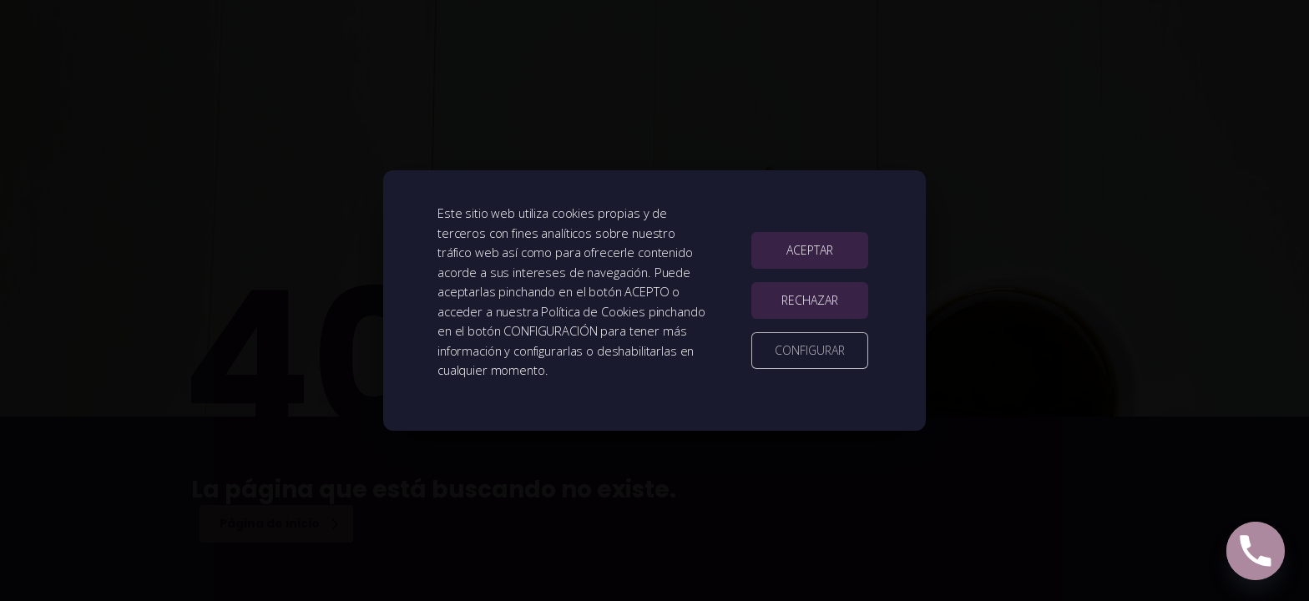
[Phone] (1255, 551)
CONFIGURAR (810, 350)
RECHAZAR (809, 300)
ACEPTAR (809, 250)
